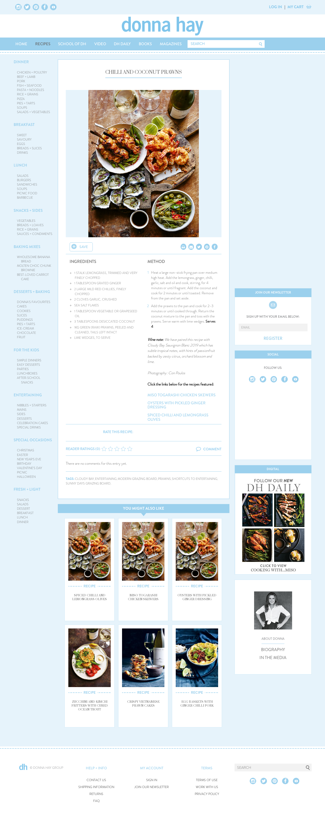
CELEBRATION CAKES (32, 423)
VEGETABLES (26, 220)
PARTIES (23, 369)
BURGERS (24, 180)
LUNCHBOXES (27, 373)
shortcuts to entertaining (194, 479)
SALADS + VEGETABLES (33, 112)
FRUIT (21, 337)
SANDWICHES (27, 184)
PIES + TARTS (26, 103)
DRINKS (22, 152)
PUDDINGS (25, 319)
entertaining (106, 479)
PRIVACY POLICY (207, 794)
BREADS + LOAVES (30, 225)
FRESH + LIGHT (27, 489)
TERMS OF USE (207, 780)
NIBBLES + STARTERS (32, 405)
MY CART (295, 7)
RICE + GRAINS (27, 94)
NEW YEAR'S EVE (29, 459)
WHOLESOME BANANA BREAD (33, 259)
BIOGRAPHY (273, 650)
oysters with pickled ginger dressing (176, 405)
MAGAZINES (171, 44)
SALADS (23, 175)
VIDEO (100, 44)
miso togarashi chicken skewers (181, 395)
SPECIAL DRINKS (29, 427)
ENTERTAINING (28, 395)
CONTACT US (96, 780)
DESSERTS (24, 418)
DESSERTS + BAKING (32, 292)
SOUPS (22, 107)
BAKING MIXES (27, 247)
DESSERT (23, 508)
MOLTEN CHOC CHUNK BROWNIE (34, 267)
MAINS (21, 409)
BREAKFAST (24, 124)
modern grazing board (137, 479)
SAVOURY (24, 139)
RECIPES (42, 44)
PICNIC (22, 472)
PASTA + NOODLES (30, 90)
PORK (21, 81)
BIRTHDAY (24, 463)
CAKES (22, 306)
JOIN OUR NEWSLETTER (151, 787)
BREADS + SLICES (29, 148)
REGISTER (273, 338)
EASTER (22, 455)
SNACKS (23, 500)
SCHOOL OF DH (72, 44)
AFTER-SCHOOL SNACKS (28, 380)
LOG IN (275, 7)
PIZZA (21, 99)
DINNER (21, 62)
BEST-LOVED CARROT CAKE (33, 276)
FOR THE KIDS (26, 350)
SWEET (22, 135)
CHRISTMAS (25, 450)
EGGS (21, 144)
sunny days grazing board (88, 483)
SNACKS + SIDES (28, 210)
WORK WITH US (207, 787)
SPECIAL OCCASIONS (33, 440)
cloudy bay (84, 479)
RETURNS (96, 794)
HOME (21, 44)
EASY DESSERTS (28, 364)
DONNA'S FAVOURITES (33, 302)
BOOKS (145, 44)
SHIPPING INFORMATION (96, 787)
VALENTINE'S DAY (29, 468)
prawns (164, 479)
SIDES (21, 414)
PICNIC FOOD (27, 193)
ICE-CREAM (25, 328)
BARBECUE (25, 197)
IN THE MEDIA (272, 658)
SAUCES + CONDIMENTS (34, 234)
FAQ (96, 801)
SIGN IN (151, 780)
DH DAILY (122, 44)
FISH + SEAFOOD (29, 85)
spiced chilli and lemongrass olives (177, 417)
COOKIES (24, 311)
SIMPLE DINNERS (29, 360)
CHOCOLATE (26, 333)
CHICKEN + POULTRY (32, 72)
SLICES (22, 315)
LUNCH (20, 165)
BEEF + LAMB (26, 77)
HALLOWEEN (26, 476)
